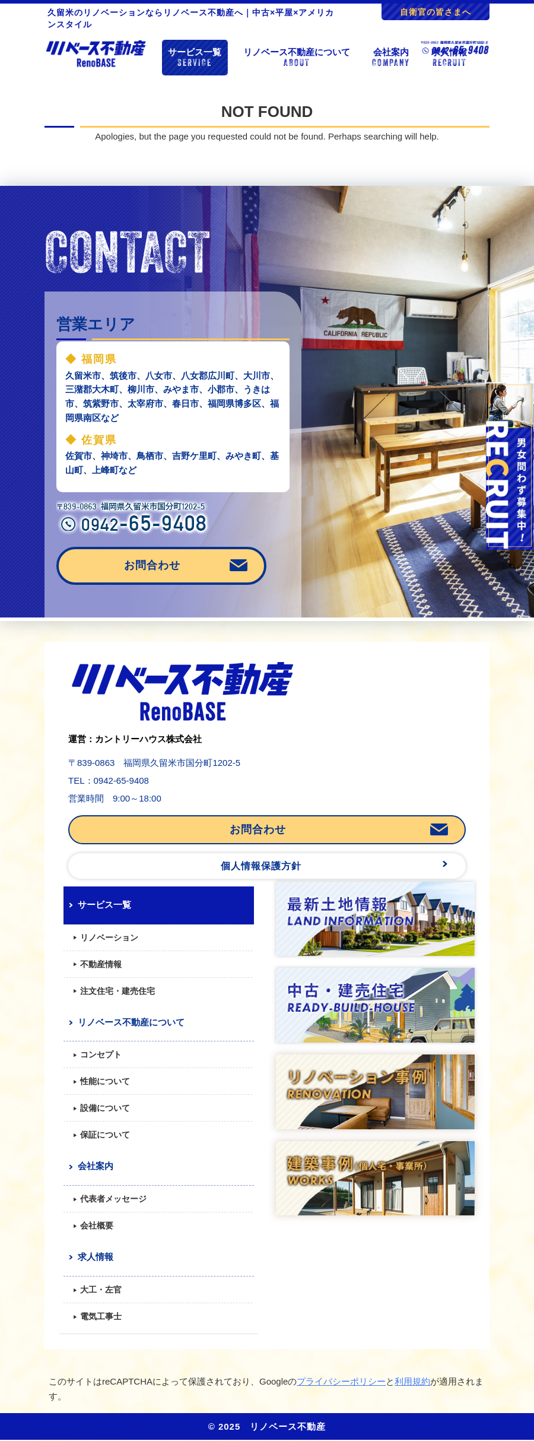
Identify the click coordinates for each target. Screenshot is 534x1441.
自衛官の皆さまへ (435, 12)
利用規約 (412, 1381)
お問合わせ (152, 565)
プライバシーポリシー (341, 1381)
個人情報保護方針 (261, 866)
